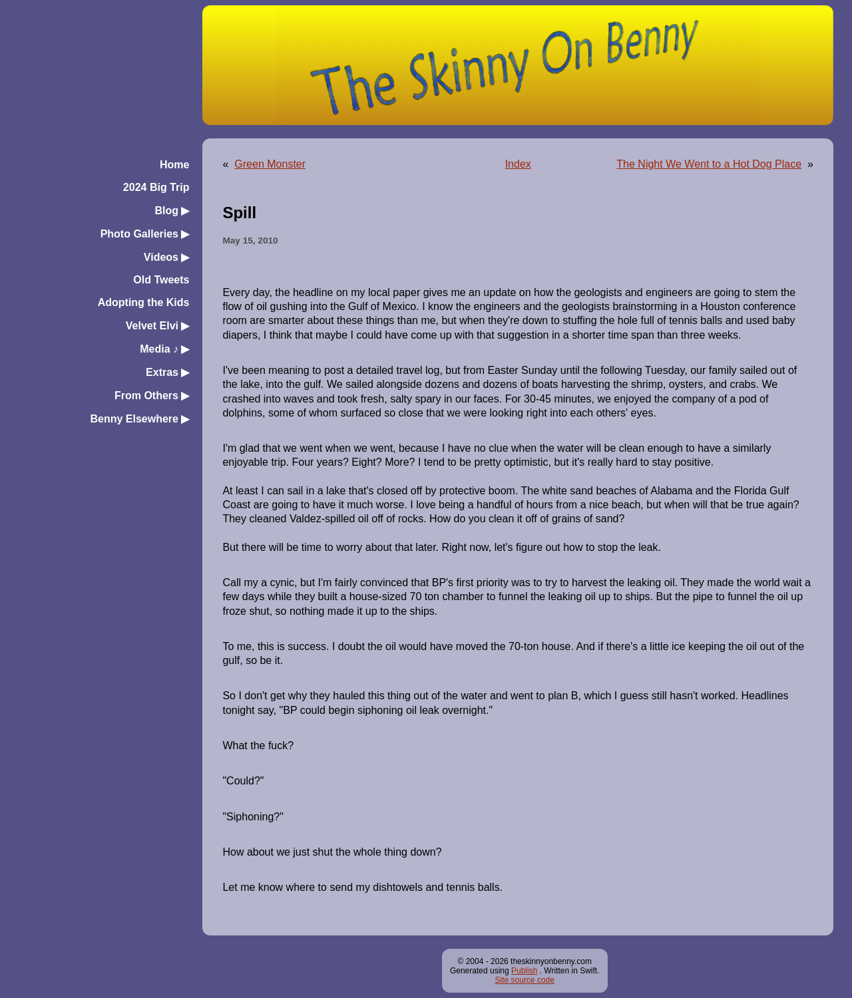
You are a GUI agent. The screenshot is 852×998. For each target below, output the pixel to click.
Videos (167, 257)
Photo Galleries (145, 234)
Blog (171, 210)
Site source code (524, 980)
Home (174, 164)
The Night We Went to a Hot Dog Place (708, 164)
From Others (151, 395)
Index (518, 164)
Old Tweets (161, 279)
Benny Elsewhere (139, 418)
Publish (524, 970)
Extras (167, 372)
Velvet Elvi (158, 325)
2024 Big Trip (156, 187)
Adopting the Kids (144, 302)
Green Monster (270, 164)
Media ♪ (164, 349)
